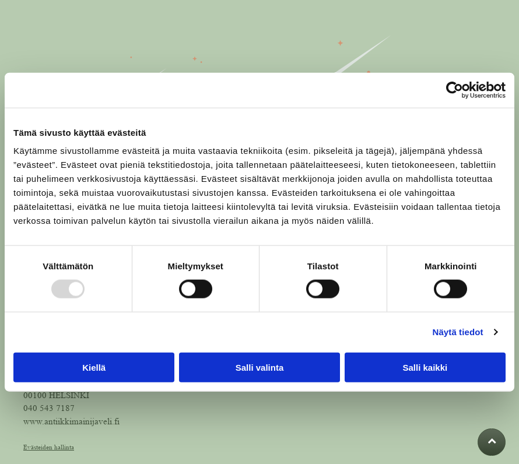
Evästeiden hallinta (48, 447)
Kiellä (94, 367)
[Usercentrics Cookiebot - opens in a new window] (455, 90)
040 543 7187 (49, 408)
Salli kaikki (424, 367)
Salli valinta (260, 367)
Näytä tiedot (458, 332)
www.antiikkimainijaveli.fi (71, 422)
